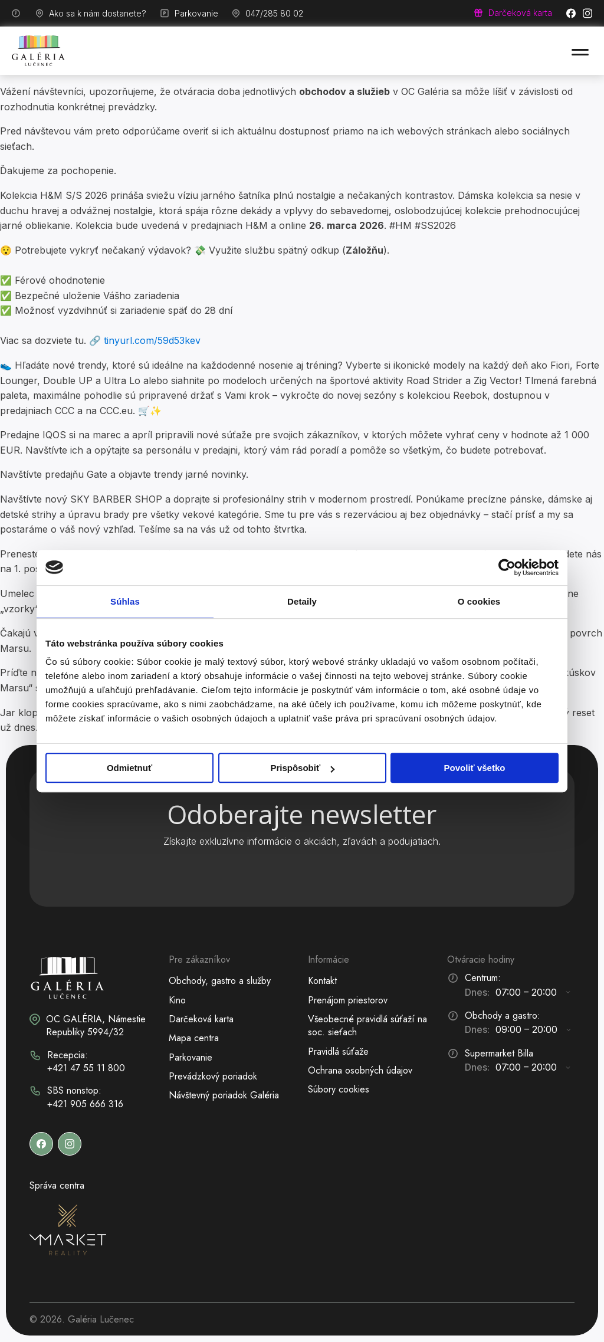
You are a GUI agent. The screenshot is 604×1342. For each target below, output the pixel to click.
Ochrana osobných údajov (360, 1070)
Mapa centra (194, 1038)
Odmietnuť (129, 768)
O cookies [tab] (479, 601)
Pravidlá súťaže (338, 1051)
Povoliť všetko (474, 768)
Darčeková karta (201, 1019)
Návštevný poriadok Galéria (224, 1095)
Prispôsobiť (302, 768)
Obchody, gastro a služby (220, 980)
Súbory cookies (338, 1089)
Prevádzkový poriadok (213, 1076)
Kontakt (322, 980)
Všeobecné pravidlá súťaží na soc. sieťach (367, 1025)
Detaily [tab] (302, 601)
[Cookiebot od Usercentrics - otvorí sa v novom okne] (507, 567)
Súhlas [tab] (125, 601)
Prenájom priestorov (348, 1000)
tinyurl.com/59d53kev (152, 340)
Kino (177, 1000)
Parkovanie (190, 1057)
